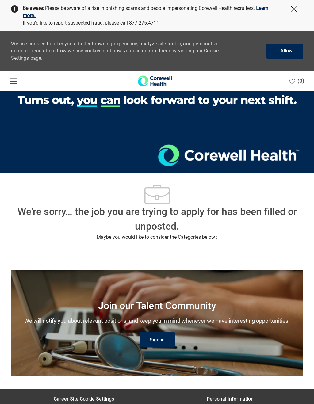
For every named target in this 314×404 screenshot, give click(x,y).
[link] (157, 340)
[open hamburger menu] (13, 81)
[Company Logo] (154, 81)
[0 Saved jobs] (296, 81)
